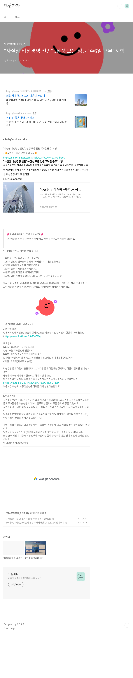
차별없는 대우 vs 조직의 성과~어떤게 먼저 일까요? (28, 518)
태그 (17, 17)
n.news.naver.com (12, 178)
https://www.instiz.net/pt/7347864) (22, 336)
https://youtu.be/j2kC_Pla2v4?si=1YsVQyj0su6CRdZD (31, 382)
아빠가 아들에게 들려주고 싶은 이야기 (24, 578)
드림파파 (12, 6)
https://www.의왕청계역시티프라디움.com (26, 91)
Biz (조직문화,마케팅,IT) (18, 513)
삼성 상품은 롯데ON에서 (20, 118)
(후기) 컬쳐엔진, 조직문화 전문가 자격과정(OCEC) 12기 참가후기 (35, 522)
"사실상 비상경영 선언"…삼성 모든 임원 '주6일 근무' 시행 (33, 161)
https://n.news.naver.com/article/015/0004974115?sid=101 (34, 157)
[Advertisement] (46, 478)
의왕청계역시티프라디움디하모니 (25, 96)
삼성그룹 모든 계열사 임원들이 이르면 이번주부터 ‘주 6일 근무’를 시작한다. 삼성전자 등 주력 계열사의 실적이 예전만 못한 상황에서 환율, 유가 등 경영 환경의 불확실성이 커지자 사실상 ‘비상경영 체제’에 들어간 (45, 169)
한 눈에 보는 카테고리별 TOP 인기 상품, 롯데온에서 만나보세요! (36, 123)
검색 (120, 6)
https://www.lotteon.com (18, 113)
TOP (126, 625)
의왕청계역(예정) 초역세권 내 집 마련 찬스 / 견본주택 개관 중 (36, 101)
